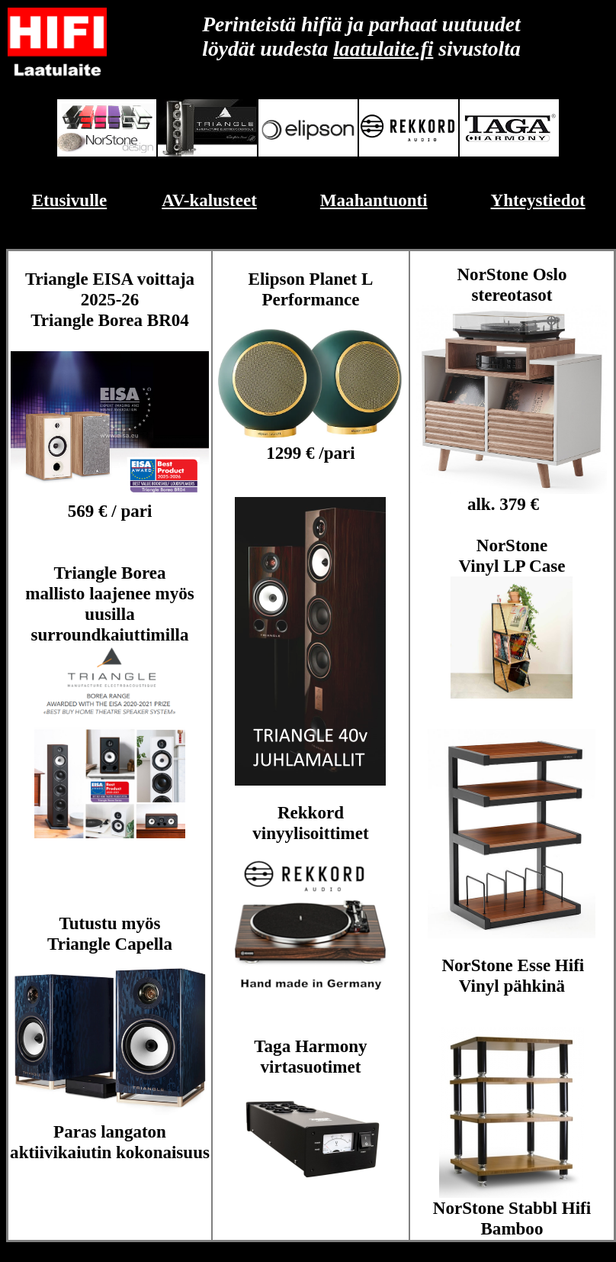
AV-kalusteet (209, 200)
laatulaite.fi (383, 48)
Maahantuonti (374, 200)
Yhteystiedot (538, 200)
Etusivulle (69, 200)
